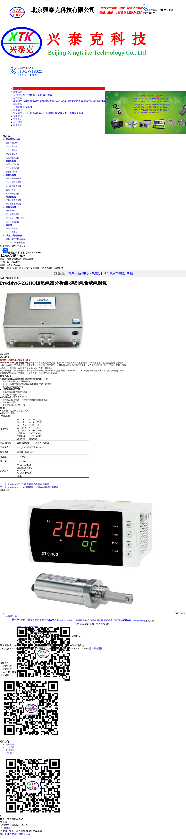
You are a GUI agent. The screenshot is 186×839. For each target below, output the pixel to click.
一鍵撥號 (10, 749)
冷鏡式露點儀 (11, 150)
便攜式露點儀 (11, 143)
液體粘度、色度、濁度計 (16, 219)
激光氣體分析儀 (12, 194)
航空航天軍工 (62, 113)
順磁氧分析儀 (11, 172)
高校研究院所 (77, 113)
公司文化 (37, 94)
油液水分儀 (10, 212)
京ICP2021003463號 (81, 650)
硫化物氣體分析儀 (13, 187)
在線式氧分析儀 (12, 169)
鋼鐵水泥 (40, 113)
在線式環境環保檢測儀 (15, 245)
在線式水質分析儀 (13, 205)
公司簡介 (18, 94)
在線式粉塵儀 (11, 234)
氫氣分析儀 (10, 191)
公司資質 (47, 94)
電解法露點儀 (11, 154)
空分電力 (18, 113)
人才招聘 (18, 122)
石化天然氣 (29, 113)
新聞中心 (18, 104)
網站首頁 (18, 88)
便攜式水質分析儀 (13, 201)
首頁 (71, 275)
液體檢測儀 (72, 101)
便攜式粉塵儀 (11, 230)
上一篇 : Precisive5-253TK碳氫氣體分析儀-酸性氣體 (26, 486)
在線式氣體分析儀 (13, 183)
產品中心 (18, 98)
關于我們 (18, 91)
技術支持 (18, 116)
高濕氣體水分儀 (12, 158)
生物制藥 (49, 113)
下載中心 (18, 119)
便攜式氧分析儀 (12, 165)
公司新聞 (18, 107)
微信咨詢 (10, 752)
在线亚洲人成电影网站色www (15, 837)
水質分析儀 (60, 101)
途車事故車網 (25, 641)
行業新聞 (27, 107)
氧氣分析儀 (36, 101)
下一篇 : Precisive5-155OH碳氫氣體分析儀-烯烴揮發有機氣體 (31, 489)
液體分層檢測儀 (12, 223)
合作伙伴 (27, 94)
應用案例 (18, 110)
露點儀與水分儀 (21, 101)
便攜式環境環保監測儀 (15, 241)
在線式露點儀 (11, 147)
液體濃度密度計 (12, 216)
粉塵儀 (82, 101)
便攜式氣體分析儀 (13, 179)
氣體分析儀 (48, 101)
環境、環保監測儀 (95, 101)
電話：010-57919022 (28, 629)
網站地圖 (98, 650)
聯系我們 (18, 125)
